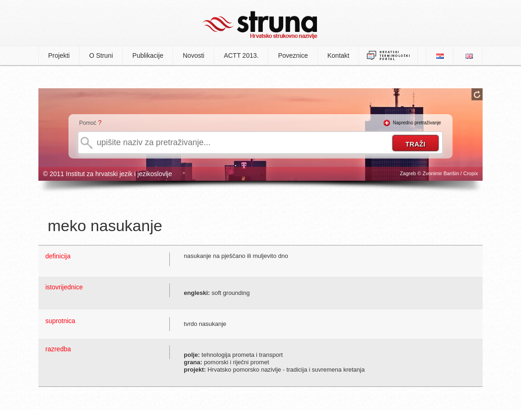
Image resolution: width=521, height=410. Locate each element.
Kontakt (338, 55)
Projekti (59, 55)
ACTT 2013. (241, 55)
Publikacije (147, 55)
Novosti (194, 55)
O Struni (101, 55)
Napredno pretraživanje (417, 122)
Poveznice (293, 55)
